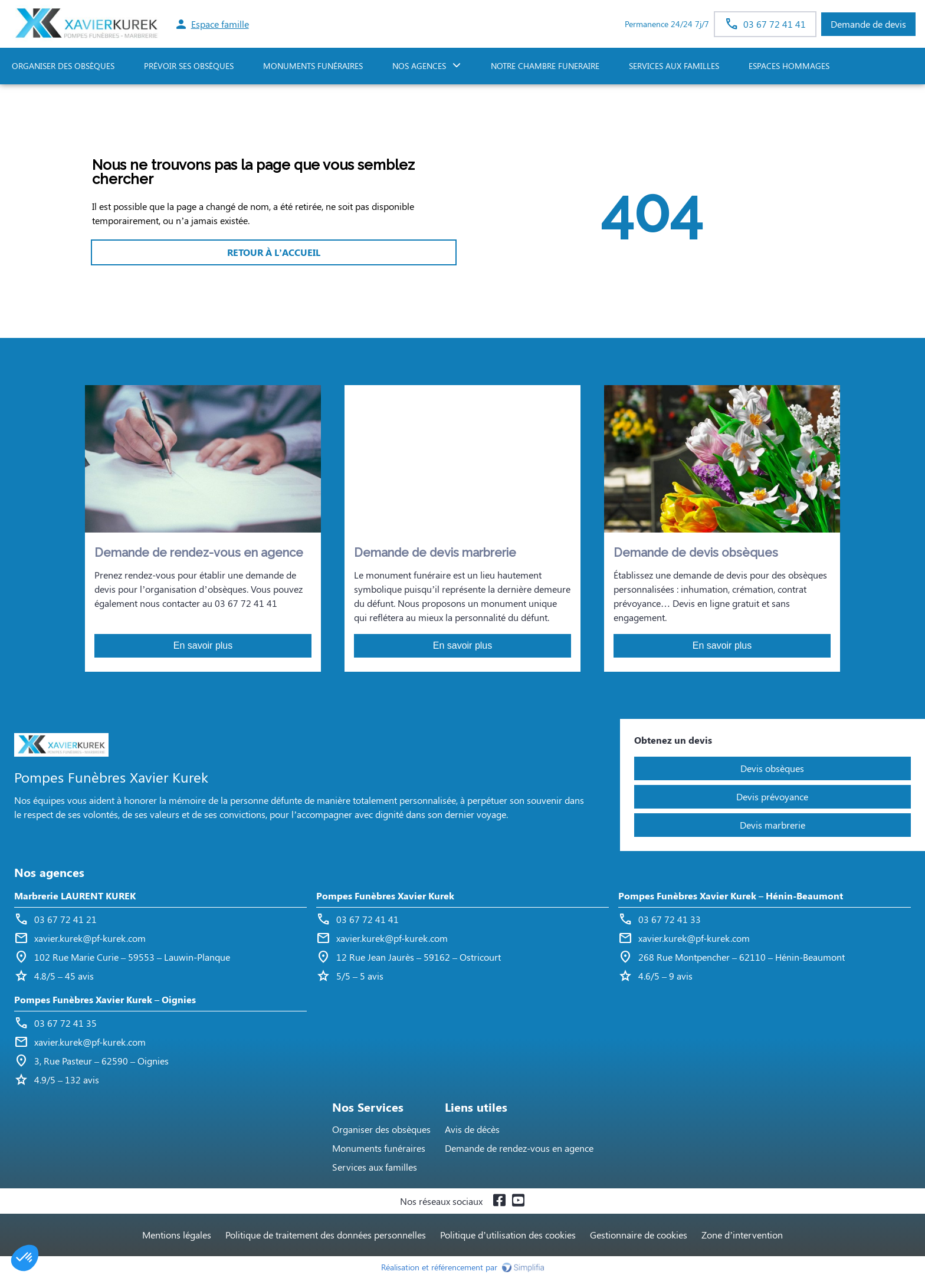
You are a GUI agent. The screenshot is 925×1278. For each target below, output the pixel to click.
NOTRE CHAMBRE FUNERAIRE (545, 65)
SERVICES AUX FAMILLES (674, 65)
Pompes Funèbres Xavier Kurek (385, 895)
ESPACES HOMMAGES (789, 65)
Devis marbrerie (772, 825)
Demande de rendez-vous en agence (519, 1148)
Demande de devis (868, 24)
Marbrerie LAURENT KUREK (75, 895)
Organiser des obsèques (381, 1129)
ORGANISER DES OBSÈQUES (63, 65)
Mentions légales (176, 1234)
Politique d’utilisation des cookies (508, 1234)
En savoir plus (203, 645)
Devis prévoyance (772, 796)
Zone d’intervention (742, 1234)
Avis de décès (472, 1129)
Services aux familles (374, 1167)
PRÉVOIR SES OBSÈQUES (189, 65)
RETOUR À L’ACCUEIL (273, 252)
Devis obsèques (772, 768)
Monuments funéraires (313, 65)
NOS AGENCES (419, 65)
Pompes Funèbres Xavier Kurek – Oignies (105, 999)
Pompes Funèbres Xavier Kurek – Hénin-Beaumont (730, 895)
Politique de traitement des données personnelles (325, 1234)
